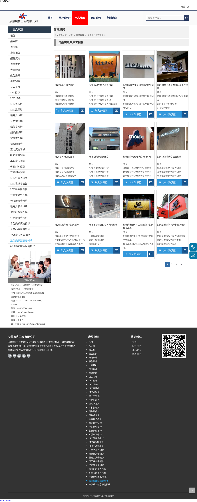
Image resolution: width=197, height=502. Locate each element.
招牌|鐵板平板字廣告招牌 (101, 85)
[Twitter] (24, 356)
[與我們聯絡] (29, 267)
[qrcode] (174, 346)
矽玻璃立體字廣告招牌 (22, 246)
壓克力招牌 (16, 115)
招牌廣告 (15, 58)
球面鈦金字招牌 (19, 212)
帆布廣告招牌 (17, 155)
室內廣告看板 (17, 149)
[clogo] (23, 17)
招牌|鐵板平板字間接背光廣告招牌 (138, 86)
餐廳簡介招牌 (17, 166)
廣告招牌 (15, 52)
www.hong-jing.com (26, 312)
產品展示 (80, 17)
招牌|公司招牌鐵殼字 (64, 157)
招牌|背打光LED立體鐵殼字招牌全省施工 (138, 226)
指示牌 (14, 41)
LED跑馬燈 (16, 109)
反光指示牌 (16, 121)
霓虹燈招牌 (16, 138)
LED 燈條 (15, 98)
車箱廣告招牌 (17, 161)
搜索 (186, 17)
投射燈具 (15, 75)
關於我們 (64, 17)
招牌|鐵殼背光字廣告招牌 (169, 157)
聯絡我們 (96, 17)
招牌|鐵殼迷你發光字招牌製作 (137, 157)
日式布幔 (15, 87)
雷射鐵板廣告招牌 (20, 223)
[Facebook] (10, 356)
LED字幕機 (16, 104)
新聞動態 (112, 17)
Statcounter (5, 500)
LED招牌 (15, 92)
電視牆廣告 (16, 143)
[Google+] (14, 356)
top (192, 490)
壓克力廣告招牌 (19, 206)
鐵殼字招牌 (16, 126)
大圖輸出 (15, 69)
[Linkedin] (19, 356)
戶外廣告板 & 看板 (20, 235)
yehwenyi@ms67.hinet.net (33, 324)
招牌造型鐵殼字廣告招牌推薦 (171, 225)
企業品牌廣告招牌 (20, 229)
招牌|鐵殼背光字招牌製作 (67, 225)
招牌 (12, 35)
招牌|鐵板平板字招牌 (64, 85)
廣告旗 (14, 47)
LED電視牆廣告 (18, 183)
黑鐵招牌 (15, 81)
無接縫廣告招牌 (19, 200)
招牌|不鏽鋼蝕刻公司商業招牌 (103, 225)
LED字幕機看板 (18, 189)
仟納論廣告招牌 (19, 217)
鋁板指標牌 (16, 132)
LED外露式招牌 (18, 178)
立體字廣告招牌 (19, 195)
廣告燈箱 (15, 64)
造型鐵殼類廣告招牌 (21, 240)
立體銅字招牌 (17, 172)
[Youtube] (28, 356)
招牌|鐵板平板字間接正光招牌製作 (172, 86)
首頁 (50, 17)
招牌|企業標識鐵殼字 (99, 157)
